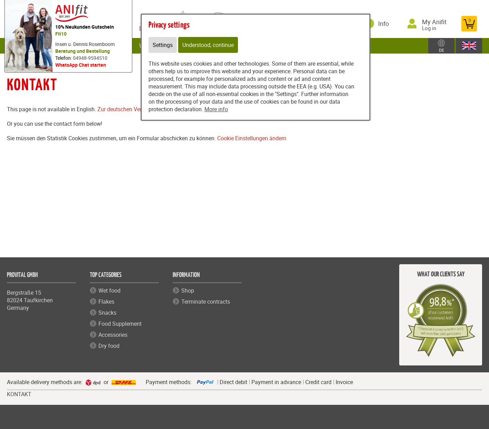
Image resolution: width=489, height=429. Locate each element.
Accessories (112, 335)
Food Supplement (120, 323)
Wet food (109, 290)
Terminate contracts (205, 301)
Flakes (106, 301)
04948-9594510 (90, 58)
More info (216, 109)
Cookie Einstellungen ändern (251, 138)
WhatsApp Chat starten (80, 64)
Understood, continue (208, 45)
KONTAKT (19, 394)
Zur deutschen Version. (125, 109)
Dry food (108, 346)
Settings (163, 45)
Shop (187, 290)
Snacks (107, 312)
